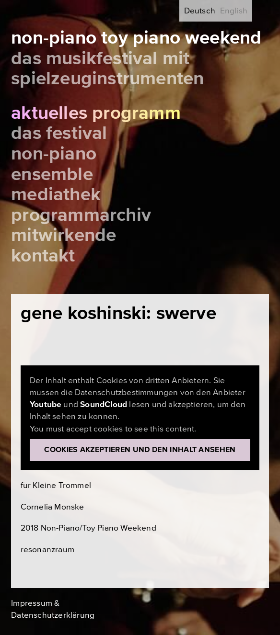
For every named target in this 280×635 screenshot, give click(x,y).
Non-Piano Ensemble (53, 164)
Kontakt (43, 255)
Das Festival (59, 133)
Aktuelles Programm (96, 113)
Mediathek (56, 194)
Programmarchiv (81, 215)
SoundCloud (103, 404)
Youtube (45, 404)
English (233, 11)
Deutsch (199, 11)
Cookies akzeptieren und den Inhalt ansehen (139, 449)
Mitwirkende (63, 235)
